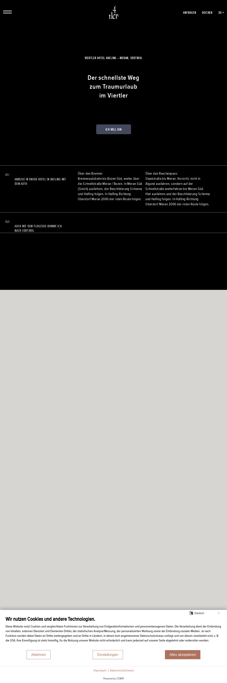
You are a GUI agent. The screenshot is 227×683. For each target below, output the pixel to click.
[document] (113, 633)
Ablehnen (38, 655)
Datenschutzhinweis (122, 670)
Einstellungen (107, 655)
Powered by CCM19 (113, 678)
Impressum (100, 670)
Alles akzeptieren (182, 655)
